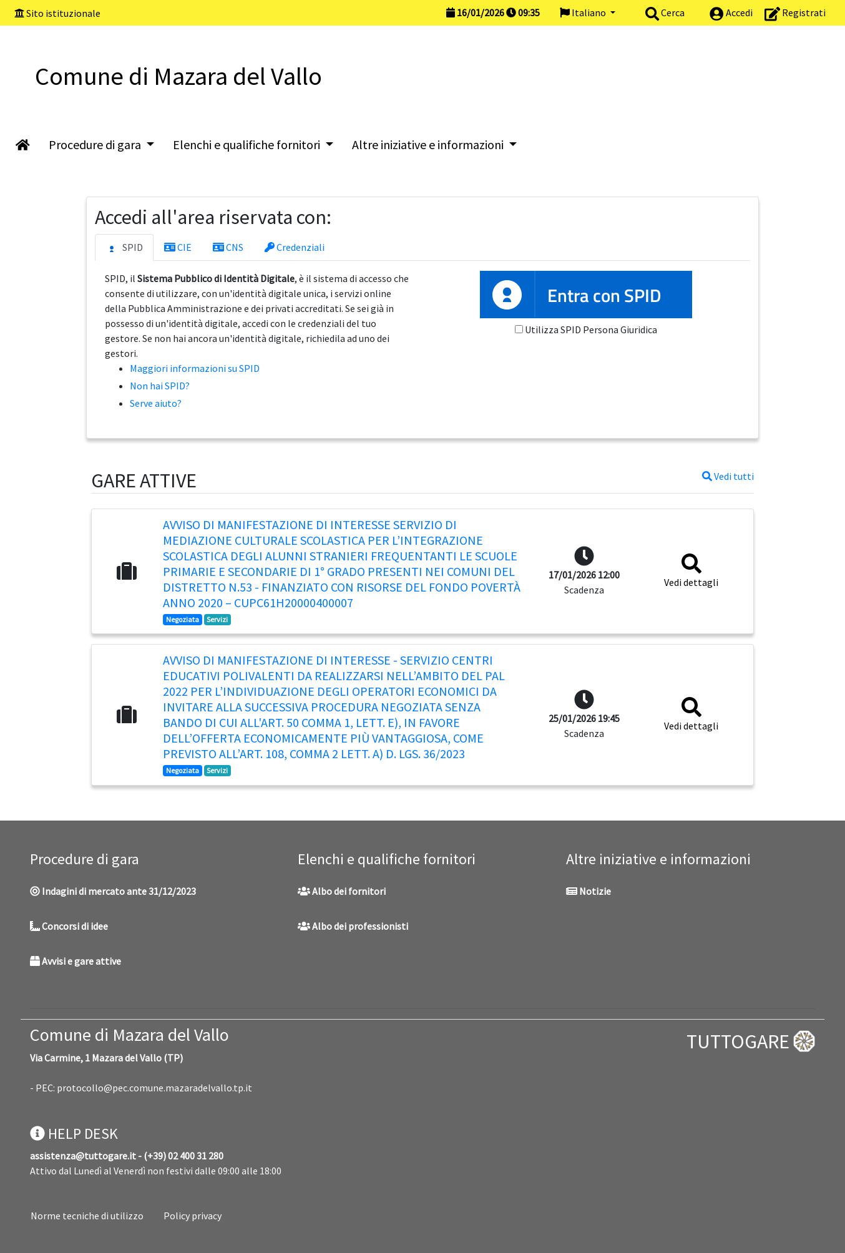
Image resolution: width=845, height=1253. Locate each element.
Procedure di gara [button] (96, 144)
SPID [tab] (124, 248)
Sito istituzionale (63, 13)
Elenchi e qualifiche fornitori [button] (248, 144)
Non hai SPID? (160, 385)
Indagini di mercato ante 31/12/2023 (113, 891)
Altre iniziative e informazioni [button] (429, 144)
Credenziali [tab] (295, 247)
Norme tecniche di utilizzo (87, 1215)
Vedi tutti (728, 476)
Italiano (584, 12)
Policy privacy (193, 1215)
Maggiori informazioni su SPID (195, 368)
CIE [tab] (178, 247)
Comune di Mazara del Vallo (129, 1034)
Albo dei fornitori (342, 891)
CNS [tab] (228, 247)
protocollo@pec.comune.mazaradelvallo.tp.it (154, 1087)
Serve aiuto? (156, 403)
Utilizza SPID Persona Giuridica (591, 329)
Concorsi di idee (69, 926)
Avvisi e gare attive (75, 961)
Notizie (588, 891)
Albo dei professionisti (353, 926)
